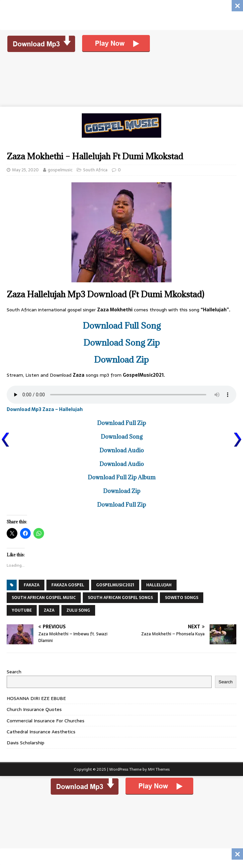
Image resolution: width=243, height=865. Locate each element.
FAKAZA (31, 585)
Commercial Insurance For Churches (45, 720)
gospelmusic (60, 169)
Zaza (49, 610)
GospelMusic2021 (115, 585)
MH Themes (159, 769)
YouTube (22, 610)
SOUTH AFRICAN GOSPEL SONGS (120, 597)
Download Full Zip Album (122, 477)
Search (14, 671)
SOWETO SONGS (181, 597)
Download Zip (121, 359)
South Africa (95, 169)
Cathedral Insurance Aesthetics (41, 731)
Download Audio (121, 450)
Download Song (122, 436)
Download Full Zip (121, 423)
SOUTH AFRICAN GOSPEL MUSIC (44, 597)
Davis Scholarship (25, 742)
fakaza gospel (67, 585)
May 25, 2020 (25, 169)
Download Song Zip (121, 342)
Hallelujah (159, 585)
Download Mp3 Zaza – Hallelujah (45, 409)
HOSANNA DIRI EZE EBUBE (36, 698)
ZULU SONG (78, 610)
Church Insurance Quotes (34, 709)
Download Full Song (122, 325)
